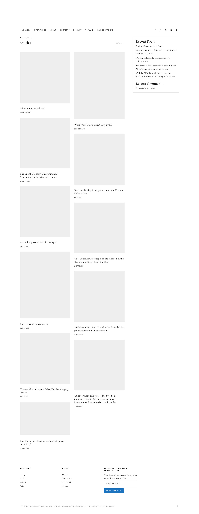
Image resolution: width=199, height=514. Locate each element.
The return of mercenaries (34, 329)
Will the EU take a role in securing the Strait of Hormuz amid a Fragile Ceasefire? (155, 75)
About (53, 30)
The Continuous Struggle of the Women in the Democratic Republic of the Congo (99, 266)
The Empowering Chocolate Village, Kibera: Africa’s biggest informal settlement (156, 67)
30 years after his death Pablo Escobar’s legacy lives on (44, 396)
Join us (65, 486)
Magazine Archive (105, 30)
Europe (23, 474)
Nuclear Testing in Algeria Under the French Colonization (98, 197)
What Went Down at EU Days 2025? (93, 130)
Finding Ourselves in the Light (149, 46)
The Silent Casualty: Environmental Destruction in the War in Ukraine (38, 181)
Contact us (66, 478)
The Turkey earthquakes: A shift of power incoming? (42, 448)
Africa (23, 482)
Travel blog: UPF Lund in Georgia (38, 248)
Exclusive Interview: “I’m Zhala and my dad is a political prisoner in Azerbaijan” (99, 334)
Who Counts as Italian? (32, 114)
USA (22, 478)
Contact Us (65, 30)
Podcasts (77, 30)
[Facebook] (155, 30)
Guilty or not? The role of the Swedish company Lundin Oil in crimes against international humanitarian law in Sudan (95, 405)
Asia (22, 486)
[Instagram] (160, 30)
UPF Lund (89, 30)
